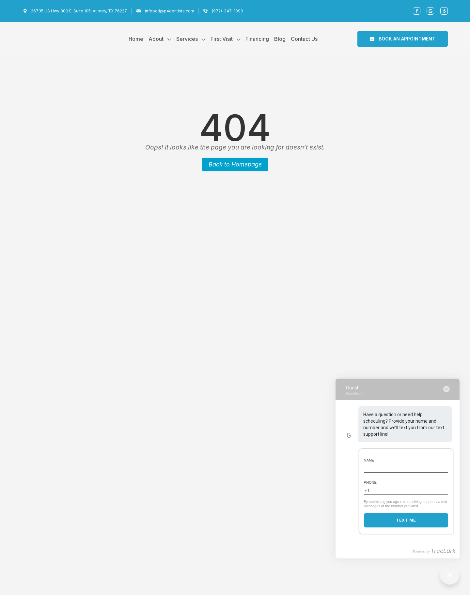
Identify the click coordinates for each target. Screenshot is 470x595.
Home (136, 39)
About (156, 39)
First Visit (222, 39)
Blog (280, 39)
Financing (257, 39)
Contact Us (304, 39)
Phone (370, 482)
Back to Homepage (235, 164)
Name (369, 460)
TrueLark (443, 550)
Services (187, 39)
